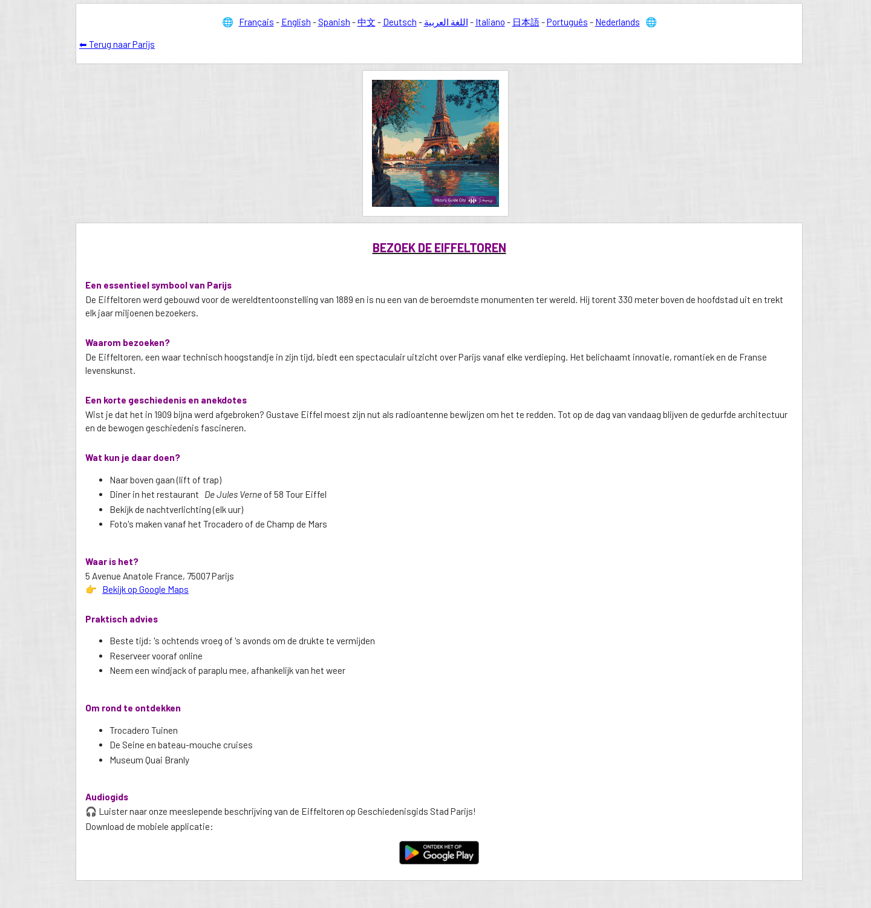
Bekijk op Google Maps (145, 589)
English (296, 21)
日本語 (526, 21)
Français (256, 21)
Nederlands (617, 21)
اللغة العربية (446, 21)
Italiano (490, 21)
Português (567, 21)
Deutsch (400, 21)
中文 (366, 21)
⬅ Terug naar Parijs (117, 44)
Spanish (334, 21)
